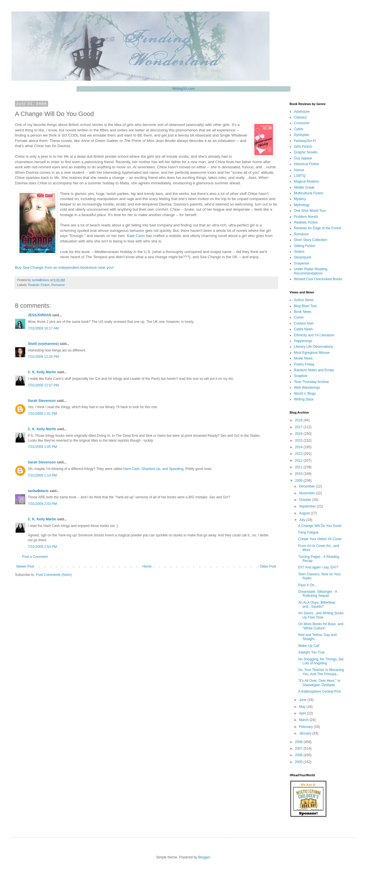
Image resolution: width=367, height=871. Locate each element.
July (302, 520)
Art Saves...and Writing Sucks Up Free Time (321, 615)
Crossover (302, 123)
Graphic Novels (305, 152)
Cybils (298, 129)
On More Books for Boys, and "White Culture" (320, 626)
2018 (299, 420)
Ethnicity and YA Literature (314, 335)
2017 (299, 427)
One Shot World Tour (310, 211)
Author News (304, 300)
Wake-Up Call (308, 646)
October (305, 500)
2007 (299, 748)
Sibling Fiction (304, 246)
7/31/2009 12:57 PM (43, 385)
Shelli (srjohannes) (43, 344)
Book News (302, 312)
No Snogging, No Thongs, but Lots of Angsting (320, 661)
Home (147, 566)
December (307, 486)
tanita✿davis (38, 491)
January (305, 733)
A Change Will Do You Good (319, 526)
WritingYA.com (183, 89)
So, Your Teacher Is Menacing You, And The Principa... (321, 672)
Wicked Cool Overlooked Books (318, 279)
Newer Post (25, 566)
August (305, 513)
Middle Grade (304, 187)
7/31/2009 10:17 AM (43, 328)
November (307, 493)
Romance (58, 285)
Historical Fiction (306, 164)
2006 (299, 755)
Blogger (204, 857)
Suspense (301, 263)
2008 (299, 742)
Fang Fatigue (308, 532)
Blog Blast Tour (305, 306)
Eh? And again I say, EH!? (318, 567)
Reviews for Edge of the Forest (317, 228)
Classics (300, 117)
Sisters (299, 252)
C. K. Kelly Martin (42, 372)
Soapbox (300, 376)
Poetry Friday (304, 364)
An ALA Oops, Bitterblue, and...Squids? (317, 605)
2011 (299, 467)
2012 (299, 461)
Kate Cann (136, 236)
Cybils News (303, 329)
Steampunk (302, 257)
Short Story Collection (310, 240)
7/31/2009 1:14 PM (42, 475)
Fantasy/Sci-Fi (305, 141)
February (306, 727)
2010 (299, 474)
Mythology (302, 205)
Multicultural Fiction (308, 193)
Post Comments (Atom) (54, 575)
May (303, 707)
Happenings (303, 341)
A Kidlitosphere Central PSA (319, 692)
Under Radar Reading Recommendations (310, 271)
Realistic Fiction (39, 285)
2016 (299, 434)
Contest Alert (304, 323)
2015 (299, 441)
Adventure (302, 112)
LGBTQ (300, 176)
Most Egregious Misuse (312, 353)
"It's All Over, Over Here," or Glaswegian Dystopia (319, 683)
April (303, 713)
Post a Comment (35, 557)
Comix (299, 317)
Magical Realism (306, 181)
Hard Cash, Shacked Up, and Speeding (153, 469)
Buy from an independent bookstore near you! (64, 267)
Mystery (300, 199)
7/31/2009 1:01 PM (42, 414)
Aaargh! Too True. (311, 652)
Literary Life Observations (313, 347)
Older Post (268, 566)
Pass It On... (307, 585)
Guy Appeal (303, 158)
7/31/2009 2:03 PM (42, 504)
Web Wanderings (307, 388)
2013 (299, 454)
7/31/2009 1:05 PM (42, 447)
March (304, 720)
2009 (299, 481)
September (308, 506)
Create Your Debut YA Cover (320, 539)
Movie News (303, 358)
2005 (299, 762)
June (303, 700)
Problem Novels (306, 217)
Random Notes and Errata (314, 370)
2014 (299, 447)
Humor (299, 170)
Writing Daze (303, 399)
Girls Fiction (303, 147)
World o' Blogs (305, 394)
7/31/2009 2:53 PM (42, 547)
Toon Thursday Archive (311, 382)
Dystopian (301, 135)
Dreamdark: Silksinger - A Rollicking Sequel (317, 594)
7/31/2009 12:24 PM (43, 357)
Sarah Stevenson (42, 401)
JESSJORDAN (39, 315)
